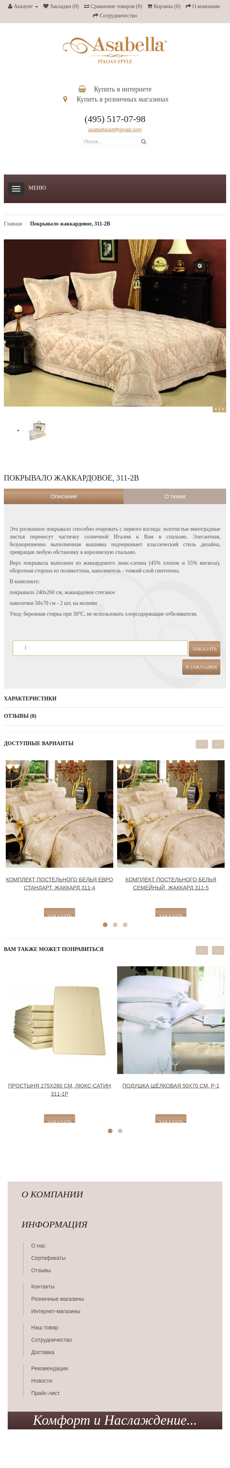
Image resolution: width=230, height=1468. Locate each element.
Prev (216, 409)
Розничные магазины (57, 1299)
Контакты (42, 1286)
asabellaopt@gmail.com (115, 129)
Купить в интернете (115, 89)
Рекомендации (49, 1368)
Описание (63, 489)
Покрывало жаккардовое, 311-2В (70, 224)
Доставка (42, 1352)
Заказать (204, 642)
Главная (13, 224)
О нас (38, 1246)
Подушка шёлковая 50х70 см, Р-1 (171, 1079)
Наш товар (44, 1327)
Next (223, 409)
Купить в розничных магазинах (116, 99)
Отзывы (41, 1270)
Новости (41, 1381)
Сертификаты (48, 1258)
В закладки (201, 660)
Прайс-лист (45, 1393)
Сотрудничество (51, 1340)
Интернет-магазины (56, 1311)
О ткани (175, 489)
